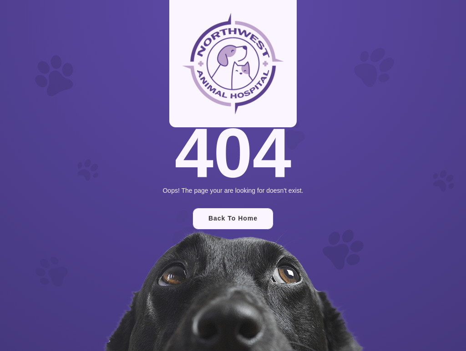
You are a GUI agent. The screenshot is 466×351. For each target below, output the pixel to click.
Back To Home (233, 218)
